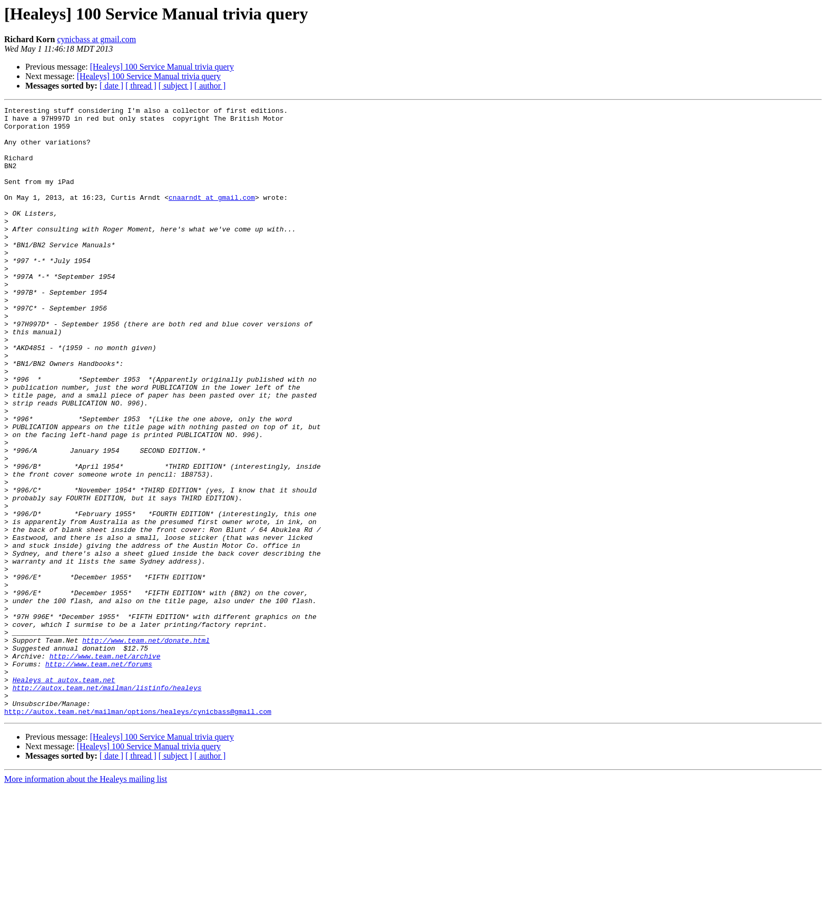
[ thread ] (140, 85)
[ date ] (111, 85)
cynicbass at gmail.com (96, 39)
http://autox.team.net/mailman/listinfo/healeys (107, 804)
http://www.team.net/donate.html (146, 747)
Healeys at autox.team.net (64, 795)
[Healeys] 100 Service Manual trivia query (162, 66)
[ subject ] (175, 85)
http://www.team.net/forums (98, 776)
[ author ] (210, 85)
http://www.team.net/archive (105, 766)
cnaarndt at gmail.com (212, 216)
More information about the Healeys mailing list (85, 900)
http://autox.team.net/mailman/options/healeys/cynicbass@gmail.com (137, 833)
